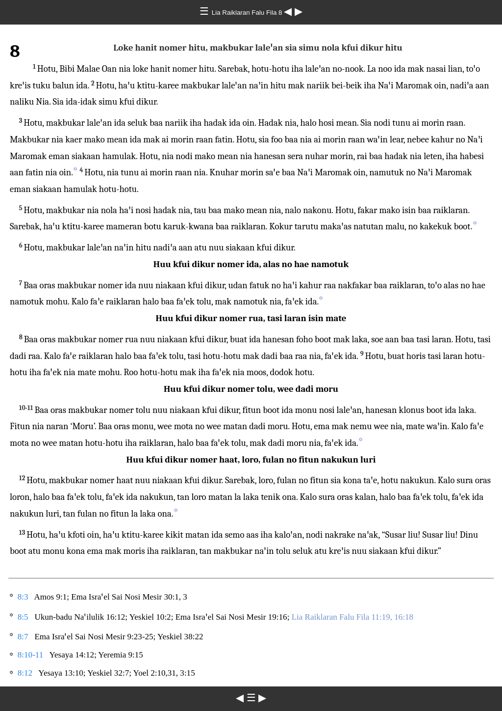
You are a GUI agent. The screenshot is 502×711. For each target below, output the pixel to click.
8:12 (25, 673)
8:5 (23, 617)
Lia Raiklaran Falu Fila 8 (248, 12)
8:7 (23, 636)
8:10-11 (30, 654)
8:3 (23, 597)
